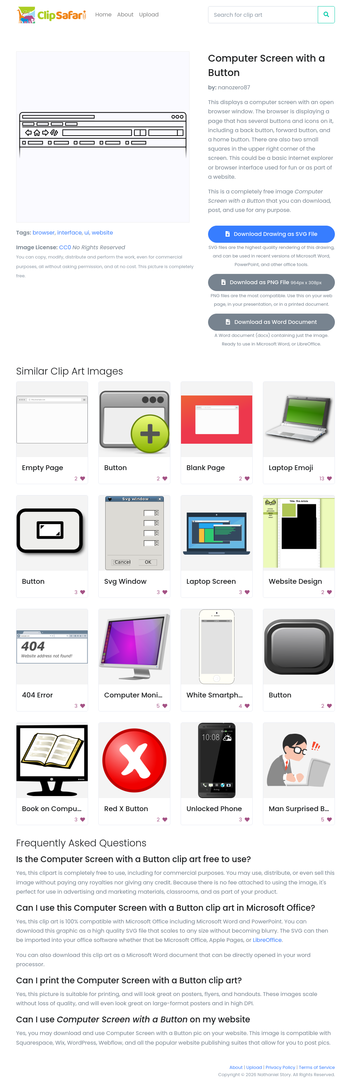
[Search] (263, 14)
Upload (149, 14)
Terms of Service (317, 1067)
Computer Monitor (136, 695)
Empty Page (42, 467)
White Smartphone (218, 695)
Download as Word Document (271, 322)
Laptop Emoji (291, 467)
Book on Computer (54, 809)
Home (103, 14)
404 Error (37, 695)
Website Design (295, 581)
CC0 (65, 247)
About (125, 14)
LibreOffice (267, 940)
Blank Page (205, 467)
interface (69, 233)
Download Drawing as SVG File (271, 234)
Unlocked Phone (214, 809)
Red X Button (126, 809)
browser (44, 233)
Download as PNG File (271, 282)
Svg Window (125, 581)
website (102, 233)
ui (86, 233)
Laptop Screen (211, 581)
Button (115, 467)
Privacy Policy (280, 1067)
